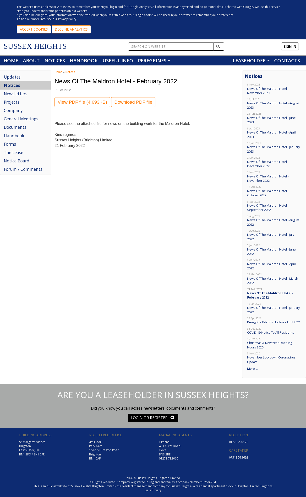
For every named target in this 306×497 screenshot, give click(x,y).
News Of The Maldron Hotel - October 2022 (274, 191)
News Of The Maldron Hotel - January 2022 (274, 308)
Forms (10, 144)
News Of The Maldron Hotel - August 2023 (274, 103)
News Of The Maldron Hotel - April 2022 (274, 264)
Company (13, 110)
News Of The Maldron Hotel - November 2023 (274, 89)
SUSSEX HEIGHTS (35, 46)
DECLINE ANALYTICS (71, 29)
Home (58, 72)
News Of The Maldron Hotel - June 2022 (274, 250)
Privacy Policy (67, 19)
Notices (12, 85)
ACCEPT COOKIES (34, 29)
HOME (11, 60)
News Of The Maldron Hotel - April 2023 (274, 133)
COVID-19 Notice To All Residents (274, 331)
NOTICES (54, 60)
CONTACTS (287, 60)
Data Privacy (153, 490)
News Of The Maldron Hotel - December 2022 (274, 162)
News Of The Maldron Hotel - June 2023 (274, 118)
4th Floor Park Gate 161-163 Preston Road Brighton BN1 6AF (104, 450)
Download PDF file (133, 102)
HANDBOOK (84, 60)
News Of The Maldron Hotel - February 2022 (274, 294)
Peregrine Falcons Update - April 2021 (274, 321)
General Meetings (21, 119)
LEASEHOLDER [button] (251, 60)
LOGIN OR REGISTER (152, 417)
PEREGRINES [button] (154, 60)
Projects (11, 102)
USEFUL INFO (118, 60)
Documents (15, 127)
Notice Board (16, 161)
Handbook (14, 136)
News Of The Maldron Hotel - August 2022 (274, 220)
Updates (12, 77)
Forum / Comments (23, 169)
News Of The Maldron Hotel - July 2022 (274, 235)
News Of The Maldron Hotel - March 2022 (274, 279)
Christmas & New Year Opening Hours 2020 (274, 343)
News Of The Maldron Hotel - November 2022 (274, 177)
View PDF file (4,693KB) (82, 102)
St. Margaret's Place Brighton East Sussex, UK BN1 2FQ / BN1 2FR (32, 448)
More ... (252, 368)
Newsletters (15, 93)
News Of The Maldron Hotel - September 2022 (274, 206)
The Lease (13, 152)
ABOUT (31, 60)
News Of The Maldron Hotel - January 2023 (274, 147)
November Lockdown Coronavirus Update (274, 358)
